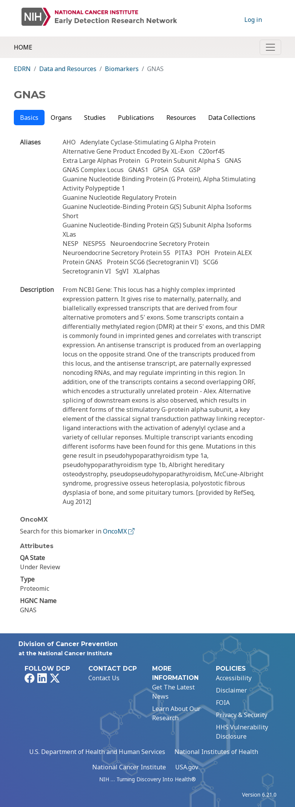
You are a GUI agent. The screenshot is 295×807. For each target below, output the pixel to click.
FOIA (223, 702)
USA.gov (186, 767)
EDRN (22, 69)
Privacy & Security (241, 715)
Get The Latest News (173, 692)
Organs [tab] (61, 117)
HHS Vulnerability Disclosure (242, 732)
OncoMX (119, 531)
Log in (253, 19)
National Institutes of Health (216, 751)
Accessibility (234, 678)
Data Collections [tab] (231, 117)
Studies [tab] (95, 117)
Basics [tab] (29, 117)
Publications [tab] (136, 117)
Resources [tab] (181, 117)
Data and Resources (67, 69)
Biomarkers (122, 69)
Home (23, 47)
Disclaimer (231, 690)
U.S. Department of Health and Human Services (97, 751)
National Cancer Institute (129, 767)
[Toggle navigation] (270, 47)
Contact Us (103, 678)
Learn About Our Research (176, 713)
